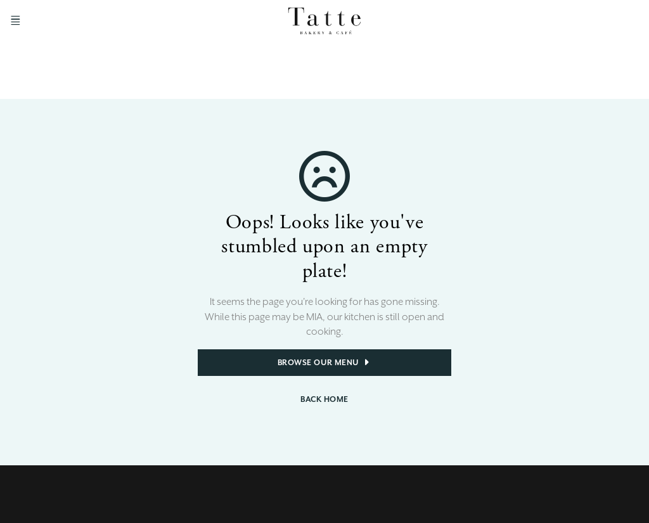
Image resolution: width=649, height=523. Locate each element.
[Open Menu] (15, 20)
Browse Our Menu (325, 362)
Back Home (324, 399)
